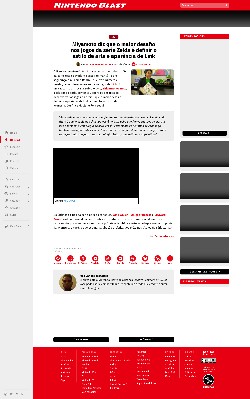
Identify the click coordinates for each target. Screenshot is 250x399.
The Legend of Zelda (121, 360)
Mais (170, 259)
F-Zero (113, 372)
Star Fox (114, 368)
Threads (133, 259)
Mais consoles (89, 392)
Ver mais (205, 133)
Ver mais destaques (203, 271)
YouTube (95, 259)
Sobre (187, 356)
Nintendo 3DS (89, 372)
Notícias (65, 364)
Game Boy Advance (91, 388)
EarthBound (142, 371)
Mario (113, 356)
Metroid (140, 355)
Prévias (65, 376)
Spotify (120, 259)
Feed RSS (170, 372)
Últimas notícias (194, 36)
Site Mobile (67, 360)
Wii (83, 376)
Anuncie (188, 368)
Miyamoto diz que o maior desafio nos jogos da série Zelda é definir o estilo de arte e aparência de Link (114, 50)
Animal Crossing (118, 384)
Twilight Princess (140, 215)
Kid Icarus (115, 388)
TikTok (108, 259)
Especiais (66, 368)
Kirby (113, 364)
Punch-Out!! (142, 375)
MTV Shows (69, 201)
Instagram (70, 259)
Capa (63, 356)
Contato (188, 364)
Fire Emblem (143, 363)
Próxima (145, 339)
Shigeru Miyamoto (114, 88)
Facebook (58, 259)
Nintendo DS (88, 380)
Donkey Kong (143, 359)
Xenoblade (142, 379)
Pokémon (141, 351)
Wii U (84, 368)
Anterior (82, 339)
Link (114, 84)
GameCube (87, 384)
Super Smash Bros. (146, 383)
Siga (63, 380)
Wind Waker (120, 215)
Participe (189, 360)
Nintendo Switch (90, 360)
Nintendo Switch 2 (91, 356)
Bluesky (145, 259)
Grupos (157, 259)
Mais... (168, 376)
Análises (65, 372)
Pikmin (113, 380)
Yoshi (112, 376)
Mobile (85, 364)
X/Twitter (83, 259)
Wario (139, 367)
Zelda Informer (164, 236)
